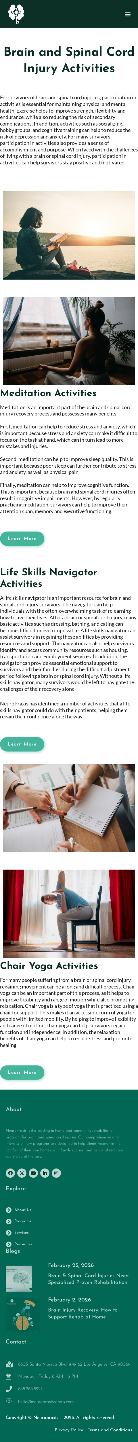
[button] (127, 15)
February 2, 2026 (69, 1303)
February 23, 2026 (71, 1269)
